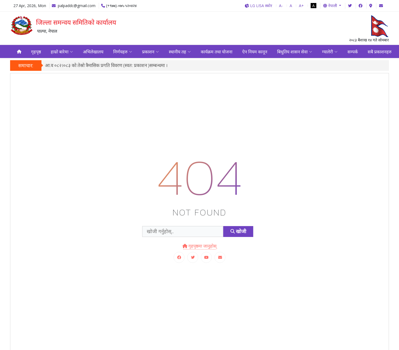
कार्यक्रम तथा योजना (216, 52)
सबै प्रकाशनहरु (380, 52)
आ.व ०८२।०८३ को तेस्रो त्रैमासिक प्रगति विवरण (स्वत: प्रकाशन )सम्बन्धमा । (106, 66)
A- (281, 5)
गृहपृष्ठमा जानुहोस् (199, 247)
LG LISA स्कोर (258, 5)
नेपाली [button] (330, 5)
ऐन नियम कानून (254, 52)
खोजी (238, 232)
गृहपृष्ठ (36, 52)
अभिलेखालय (93, 52)
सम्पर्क (352, 52)
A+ (301, 5)
